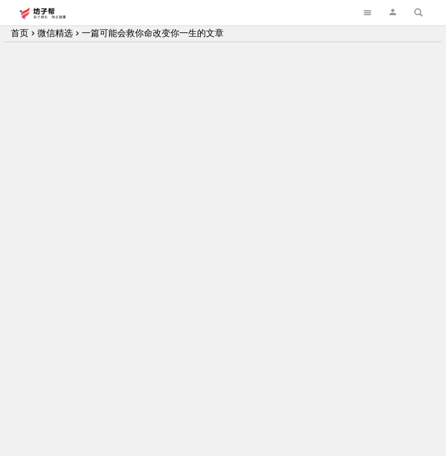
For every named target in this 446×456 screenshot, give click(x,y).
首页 (20, 33)
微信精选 (55, 33)
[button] (392, 12)
